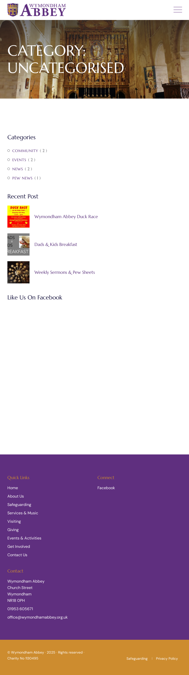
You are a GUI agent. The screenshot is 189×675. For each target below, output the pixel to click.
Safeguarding (19, 504)
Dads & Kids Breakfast (55, 244)
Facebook (106, 487)
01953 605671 (20, 608)
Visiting (14, 521)
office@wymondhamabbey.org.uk (37, 617)
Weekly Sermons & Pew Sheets (64, 272)
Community (25, 150)
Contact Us (17, 554)
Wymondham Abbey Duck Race (66, 216)
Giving (13, 529)
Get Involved (18, 546)
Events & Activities (24, 538)
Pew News (22, 178)
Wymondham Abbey (27, 652)
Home (12, 487)
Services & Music (22, 513)
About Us (15, 496)
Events (19, 159)
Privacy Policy (167, 658)
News (17, 169)
